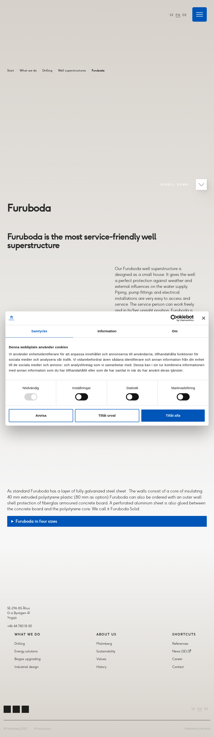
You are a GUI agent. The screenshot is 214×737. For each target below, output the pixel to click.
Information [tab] (107, 331)
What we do (28, 70)
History (101, 667)
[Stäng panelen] (203, 318)
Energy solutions (26, 651)
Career (177, 659)
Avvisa (40, 415)
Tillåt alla (173, 415)
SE (172, 15)
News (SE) (179, 651)
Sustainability (105, 651)
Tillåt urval (107, 415)
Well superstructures (72, 70)
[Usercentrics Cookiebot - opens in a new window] (174, 318)
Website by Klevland (197, 728)
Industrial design (26, 667)
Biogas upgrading (27, 659)
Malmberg (104, 644)
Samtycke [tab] (39, 331)
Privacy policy (42, 728)
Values (101, 659)
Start (10, 70)
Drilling (47, 70)
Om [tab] (174, 331)
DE (184, 15)
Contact (178, 667)
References (180, 644)
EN (178, 15)
